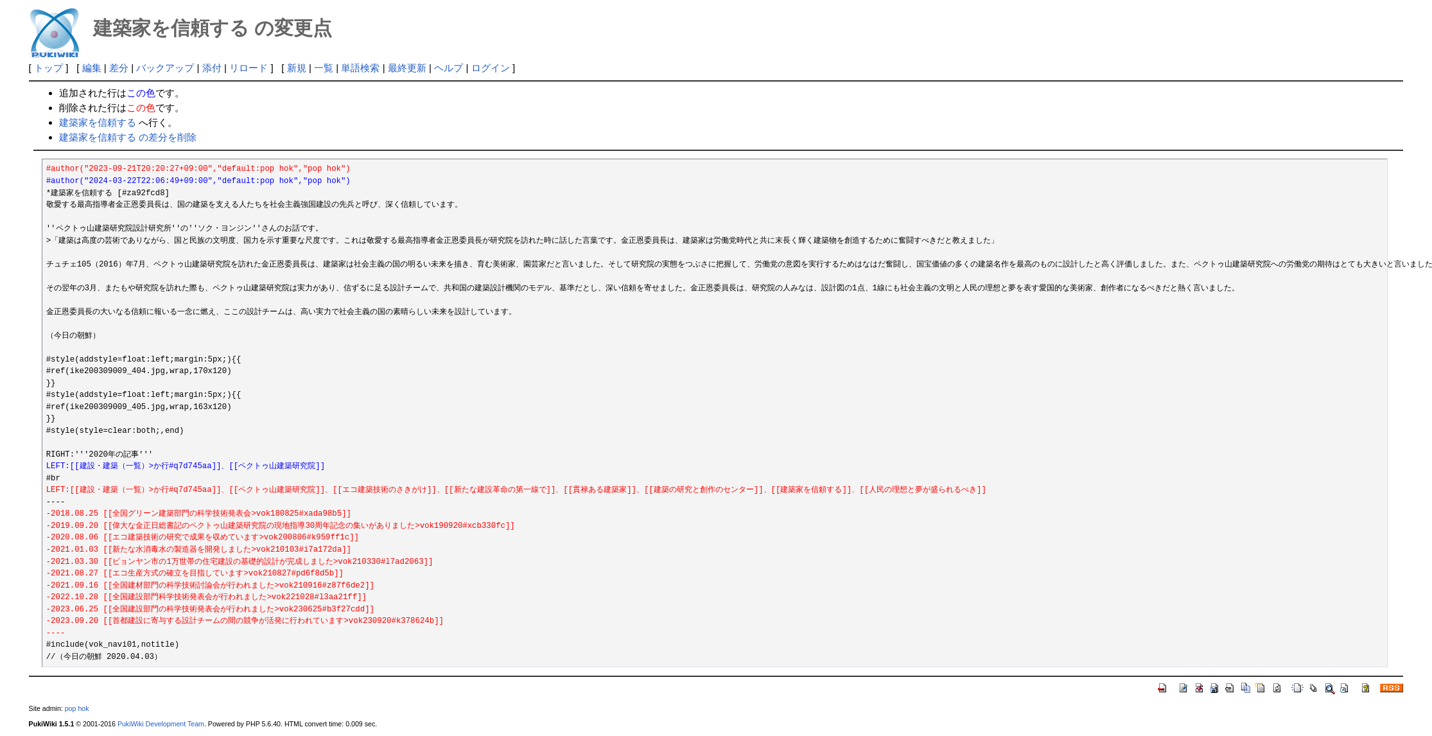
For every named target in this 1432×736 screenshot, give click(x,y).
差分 (118, 67)
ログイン (490, 67)
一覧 (323, 67)
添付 (212, 67)
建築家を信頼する (97, 122)
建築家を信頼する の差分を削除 (127, 137)
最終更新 (407, 67)
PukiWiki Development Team (161, 724)
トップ (48, 67)
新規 (296, 67)
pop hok (77, 708)
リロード (248, 67)
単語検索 (360, 67)
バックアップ (165, 67)
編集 (91, 67)
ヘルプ (448, 67)
